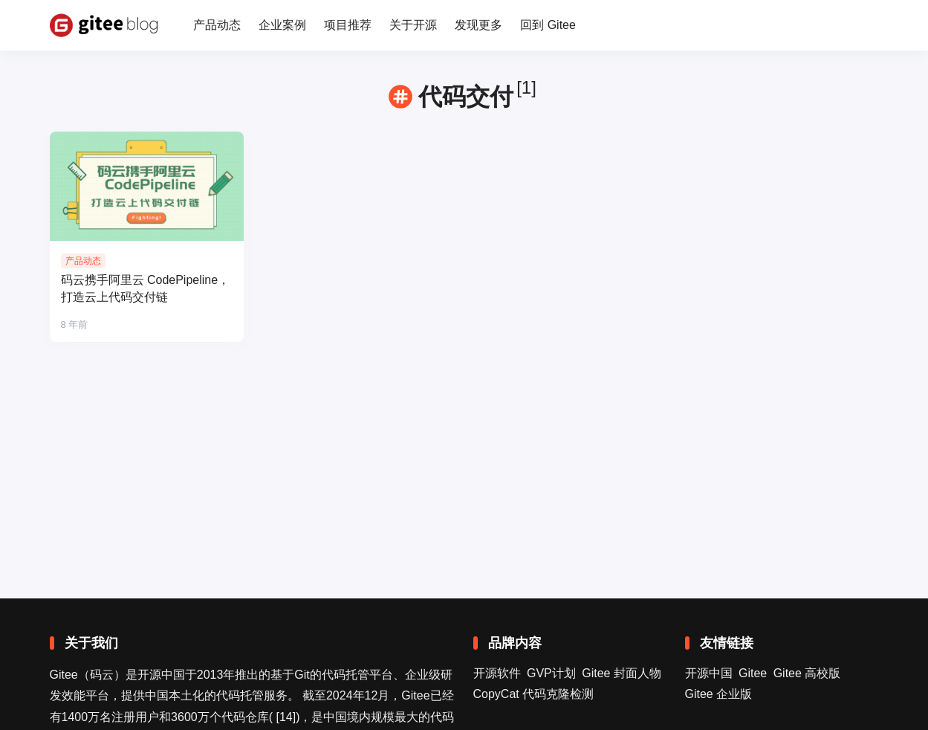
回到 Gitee (548, 25)
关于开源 (413, 25)
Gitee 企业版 (719, 694)
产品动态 (217, 25)
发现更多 (478, 25)
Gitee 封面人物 (621, 673)
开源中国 (709, 673)
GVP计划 (551, 673)
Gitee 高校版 (807, 673)
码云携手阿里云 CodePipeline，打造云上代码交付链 (145, 288)
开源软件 (497, 673)
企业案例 (282, 25)
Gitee (753, 673)
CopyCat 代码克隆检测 (533, 694)
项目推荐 (347, 25)
